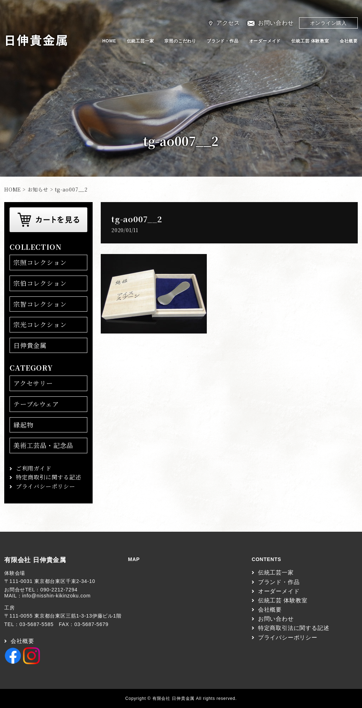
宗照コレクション (39, 262)
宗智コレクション (39, 303)
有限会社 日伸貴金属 (35, 560)
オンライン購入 (328, 23)
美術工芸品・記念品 (43, 445)
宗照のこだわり (180, 41)
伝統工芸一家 (140, 41)
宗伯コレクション (39, 283)
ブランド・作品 (223, 41)
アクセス (228, 23)
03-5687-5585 (36, 624)
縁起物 (23, 424)
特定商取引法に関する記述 (293, 628)
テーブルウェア (36, 403)
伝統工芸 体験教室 (310, 41)
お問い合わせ (276, 23)
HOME (109, 41)
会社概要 (349, 41)
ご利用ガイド (34, 468)
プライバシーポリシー (45, 486)
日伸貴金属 (30, 345)
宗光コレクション (39, 324)
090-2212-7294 (58, 589)
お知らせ (38, 189)
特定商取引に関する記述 (48, 477)
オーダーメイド (265, 41)
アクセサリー (33, 383)
